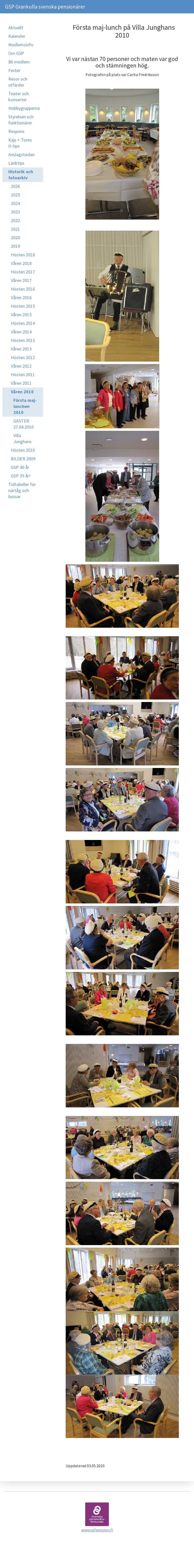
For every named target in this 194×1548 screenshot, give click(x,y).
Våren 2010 (22, 392)
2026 (15, 186)
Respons (16, 131)
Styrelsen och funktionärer (21, 120)
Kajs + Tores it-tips (20, 143)
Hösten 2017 (23, 272)
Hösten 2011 (23, 374)
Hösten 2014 (23, 323)
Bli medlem (19, 62)
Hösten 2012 (23, 357)
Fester (14, 70)
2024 (15, 203)
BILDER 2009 (23, 459)
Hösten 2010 (23, 450)
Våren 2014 (21, 332)
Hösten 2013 (23, 340)
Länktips (16, 163)
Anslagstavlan (21, 154)
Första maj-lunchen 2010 (25, 406)
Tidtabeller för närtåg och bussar (22, 490)
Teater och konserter (18, 96)
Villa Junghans (22, 438)
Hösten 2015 (23, 306)
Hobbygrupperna (24, 108)
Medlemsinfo (20, 45)
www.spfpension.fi (97, 1529)
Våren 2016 (21, 297)
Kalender (16, 36)
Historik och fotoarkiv (20, 175)
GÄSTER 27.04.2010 (23, 424)
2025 (15, 195)
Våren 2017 (21, 280)
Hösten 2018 (23, 255)
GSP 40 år (20, 467)
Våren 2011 (21, 383)
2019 (15, 246)
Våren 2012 (21, 366)
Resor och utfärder (17, 82)
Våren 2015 (21, 315)
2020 (15, 237)
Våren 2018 (21, 263)
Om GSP (16, 53)
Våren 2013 (21, 349)
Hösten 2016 (23, 289)
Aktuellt (15, 27)
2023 (15, 212)
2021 (15, 229)
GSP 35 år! (21, 476)
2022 (15, 220)
